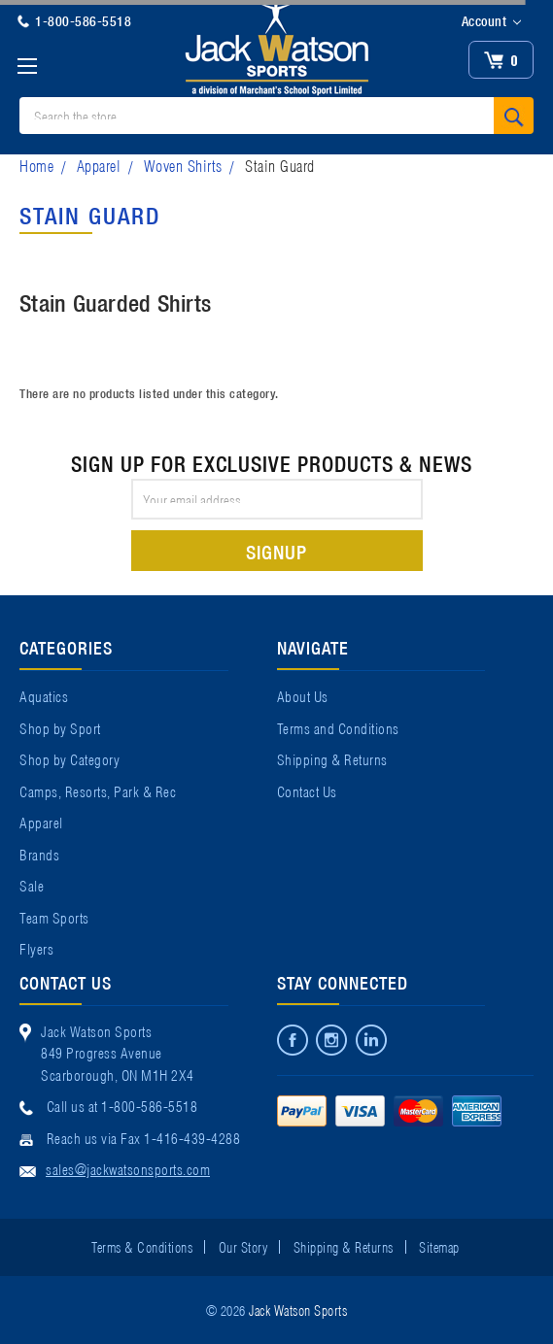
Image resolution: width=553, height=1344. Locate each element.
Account (491, 21)
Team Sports (54, 917)
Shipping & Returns (332, 758)
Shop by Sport (60, 727)
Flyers (36, 948)
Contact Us (307, 790)
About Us (302, 695)
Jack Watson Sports (298, 1309)
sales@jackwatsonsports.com (128, 1168)
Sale (31, 885)
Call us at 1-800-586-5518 (122, 1105)
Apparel (99, 164)
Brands (39, 853)
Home (36, 164)
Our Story (243, 1246)
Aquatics (43, 695)
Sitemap (439, 1246)
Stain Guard (280, 164)
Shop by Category (69, 758)
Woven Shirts (183, 164)
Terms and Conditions (338, 727)
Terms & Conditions (141, 1246)
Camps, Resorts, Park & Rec (97, 790)
